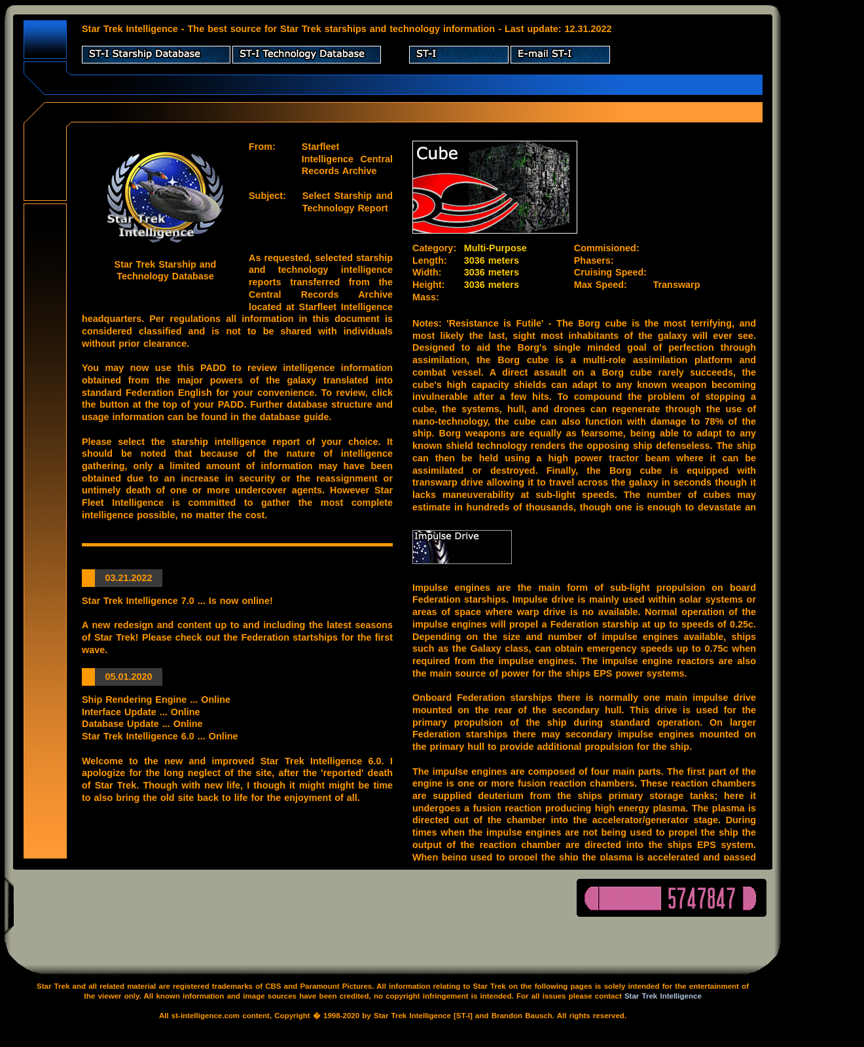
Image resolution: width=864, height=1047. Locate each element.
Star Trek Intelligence (663, 996)
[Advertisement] (824, 203)
